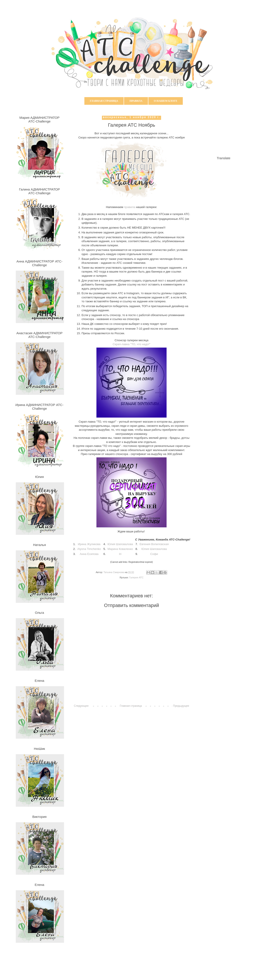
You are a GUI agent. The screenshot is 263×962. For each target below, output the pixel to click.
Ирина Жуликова (89, 544)
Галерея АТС (136, 577)
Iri (120, 554)
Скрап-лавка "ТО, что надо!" (131, 344)
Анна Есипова (89, 554)
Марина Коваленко (120, 549)
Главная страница (104, 100)
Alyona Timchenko (89, 549)
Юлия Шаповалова (120, 544)
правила (129, 207)
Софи (154, 554)
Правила (136, 100)
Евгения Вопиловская (154, 544)
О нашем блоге (165, 100)
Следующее (81, 705)
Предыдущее (181, 705)
